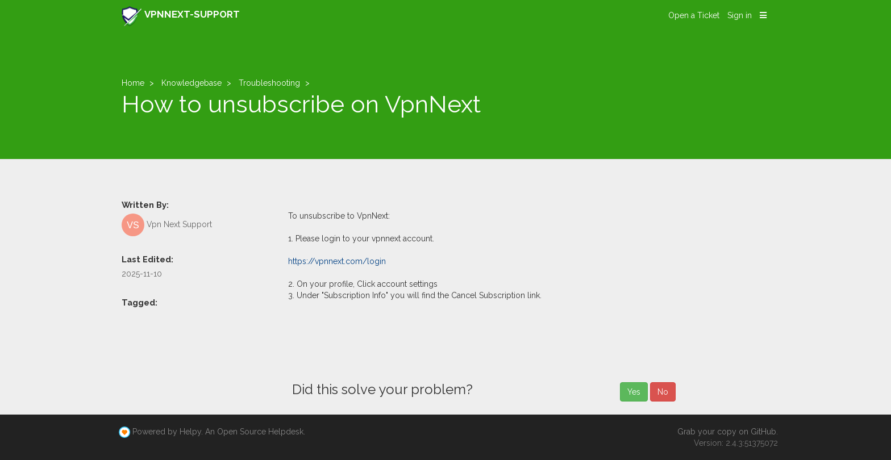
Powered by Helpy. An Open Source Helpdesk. (218, 431)
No (662, 391)
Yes (633, 391)
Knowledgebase (191, 82)
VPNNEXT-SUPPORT (181, 16)
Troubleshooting (269, 82)
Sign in (739, 15)
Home (133, 82)
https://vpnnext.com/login (337, 261)
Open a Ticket (693, 15)
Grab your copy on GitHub (726, 431)
